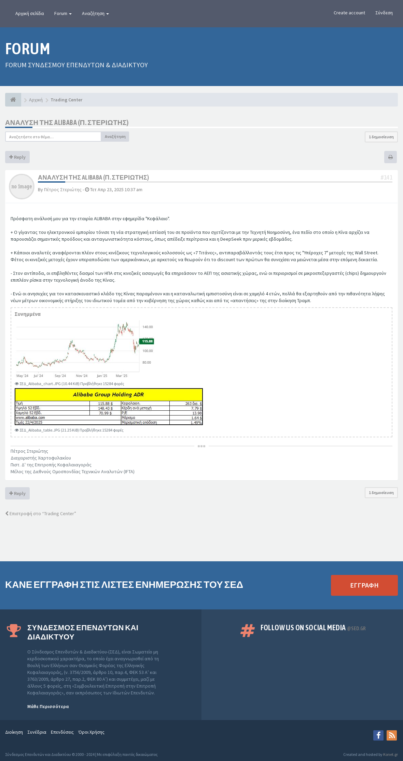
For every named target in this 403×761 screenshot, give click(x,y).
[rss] (392, 735)
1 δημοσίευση (381, 136)
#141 (386, 177)
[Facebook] (378, 735)
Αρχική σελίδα (29, 13)
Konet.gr (390, 754)
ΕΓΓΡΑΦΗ (364, 585)
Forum (63, 13)
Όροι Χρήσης (91, 732)
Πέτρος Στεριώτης (63, 189)
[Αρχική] (13, 100)
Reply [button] (17, 157)
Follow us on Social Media (313, 627)
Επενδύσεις (62, 732)
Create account (349, 13)
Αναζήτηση (95, 13)
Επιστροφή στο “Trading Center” (40, 513)
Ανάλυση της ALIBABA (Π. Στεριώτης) (67, 122)
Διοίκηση (14, 732)
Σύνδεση (384, 13)
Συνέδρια (36, 732)
